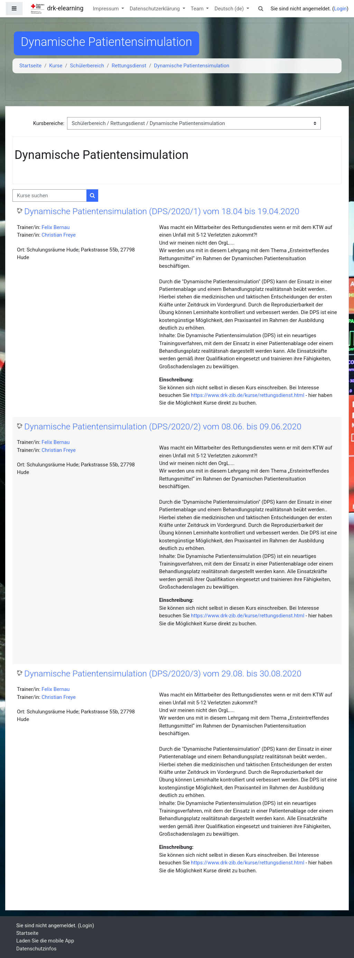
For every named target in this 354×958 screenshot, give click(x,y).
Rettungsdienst (129, 66)
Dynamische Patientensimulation (191, 66)
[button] (261, 8)
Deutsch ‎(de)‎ (229, 9)
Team (198, 9)
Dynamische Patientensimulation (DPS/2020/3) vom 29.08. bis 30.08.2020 (162, 673)
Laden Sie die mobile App (45, 941)
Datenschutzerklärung (155, 9)
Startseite (30, 66)
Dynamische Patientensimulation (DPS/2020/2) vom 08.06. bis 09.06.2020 (162, 426)
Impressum (106, 9)
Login (340, 9)
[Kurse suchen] (49, 195)
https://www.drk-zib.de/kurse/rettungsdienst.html (247, 395)
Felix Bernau (55, 227)
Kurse (55, 66)
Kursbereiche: (48, 123)
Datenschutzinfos (36, 949)
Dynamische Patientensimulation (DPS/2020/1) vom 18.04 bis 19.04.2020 (161, 211)
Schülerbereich (87, 66)
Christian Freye (58, 235)
